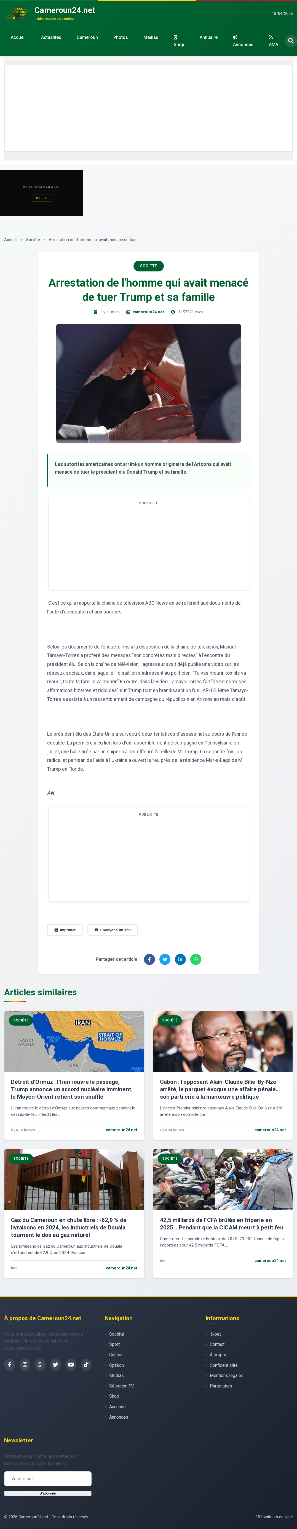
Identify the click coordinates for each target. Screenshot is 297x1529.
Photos (120, 37)
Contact (217, 1344)
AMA (273, 41)
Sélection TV (121, 1386)
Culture (116, 1354)
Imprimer (65, 930)
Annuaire (209, 37)
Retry (41, 198)
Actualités (51, 37)
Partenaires (221, 1386)
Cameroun (87, 37)
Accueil (18, 37)
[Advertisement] (148, 108)
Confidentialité (224, 1365)
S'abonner (47, 1493)
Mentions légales (227, 1375)
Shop (179, 41)
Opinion (116, 1365)
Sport (114, 1344)
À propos (219, 1354)
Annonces (243, 41)
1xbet (215, 1334)
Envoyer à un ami (113, 930)
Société (33, 240)
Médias (150, 37)
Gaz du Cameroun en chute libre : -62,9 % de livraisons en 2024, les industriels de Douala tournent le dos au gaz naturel (69, 1227)
